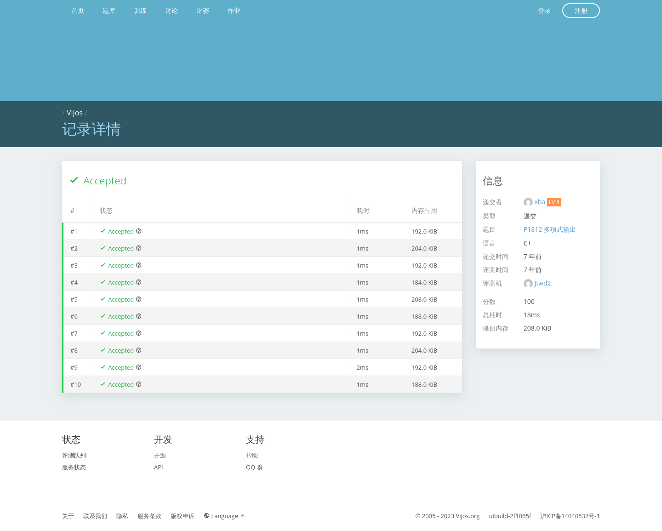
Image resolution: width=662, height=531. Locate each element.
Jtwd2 (542, 283)
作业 (234, 10)
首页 (77, 10)
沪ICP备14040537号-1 (570, 516)
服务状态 (74, 467)
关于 (68, 516)
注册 (581, 10)
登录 (544, 10)
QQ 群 (254, 467)
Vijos (75, 113)
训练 (140, 10)
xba (540, 201)
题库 (109, 10)
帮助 (252, 455)
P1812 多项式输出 (550, 229)
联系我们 (95, 516)
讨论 (171, 10)
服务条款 (149, 516)
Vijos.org (468, 516)
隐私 (122, 516)
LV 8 (554, 202)
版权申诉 (182, 516)
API (158, 467)
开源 (160, 455)
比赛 (202, 10)
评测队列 (74, 455)
